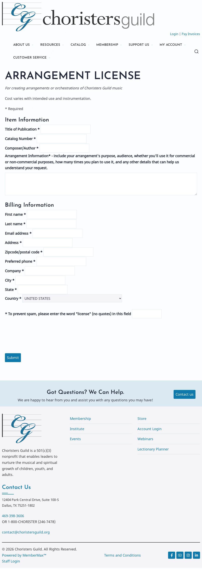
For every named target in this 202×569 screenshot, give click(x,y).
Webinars (145, 440)
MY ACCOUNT (25, 59)
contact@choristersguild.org (26, 533)
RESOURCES (53, 45)
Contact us (185, 395)
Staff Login (11, 562)
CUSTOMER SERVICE (67, 59)
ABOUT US (22, 45)
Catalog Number (20, 139)
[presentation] (101, 327)
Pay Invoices (191, 34)
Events (75, 440)
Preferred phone (20, 262)
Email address (18, 234)
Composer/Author (21, 149)
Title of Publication (22, 130)
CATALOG (83, 45)
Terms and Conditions (122, 556)
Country (13, 299)
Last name (15, 225)
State (11, 290)
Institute (77, 429)
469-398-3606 (13, 516)
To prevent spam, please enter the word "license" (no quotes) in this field (68, 315)
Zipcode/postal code (23, 253)
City (9, 281)
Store (141, 419)
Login (174, 34)
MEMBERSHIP (114, 45)
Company (14, 272)
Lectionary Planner (153, 450)
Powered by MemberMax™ (24, 556)
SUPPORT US (148, 45)
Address (13, 243)
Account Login (149, 429)
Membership (80, 419)
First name (15, 215)
